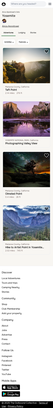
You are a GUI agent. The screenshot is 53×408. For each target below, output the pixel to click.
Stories (33, 32)
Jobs (4, 330)
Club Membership (11, 308)
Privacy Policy (15, 406)
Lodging (21, 32)
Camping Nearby (11, 287)
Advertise (7, 334)
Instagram (7, 356)
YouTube (6, 374)
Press (4, 339)
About (5, 325)
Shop (4, 304)
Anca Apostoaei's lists (11, 12)
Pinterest (6, 365)
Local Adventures (11, 278)
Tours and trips (9, 282)
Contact (6, 343)
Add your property (12, 313)
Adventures (8, 32)
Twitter (5, 369)
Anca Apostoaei (10, 26)
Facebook (7, 360)
